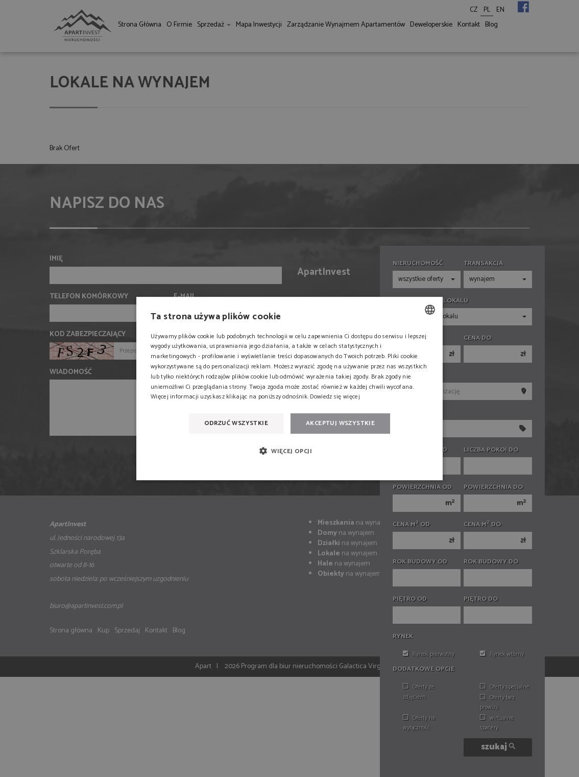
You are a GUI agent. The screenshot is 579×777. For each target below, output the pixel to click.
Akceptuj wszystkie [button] (340, 423)
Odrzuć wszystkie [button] (236, 423)
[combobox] (430, 309)
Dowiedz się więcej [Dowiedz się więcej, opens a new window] (334, 397)
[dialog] (289, 389)
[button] (289, 451)
